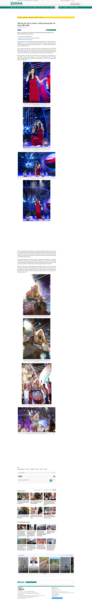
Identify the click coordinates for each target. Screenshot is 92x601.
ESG (22, 7)
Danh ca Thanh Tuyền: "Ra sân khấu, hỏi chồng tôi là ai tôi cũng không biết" (36, 502)
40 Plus (39, 7)
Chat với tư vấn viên (57, 598)
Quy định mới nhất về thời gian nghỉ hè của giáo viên (51, 532)
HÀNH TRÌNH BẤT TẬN (28, 0)
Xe (68, 7)
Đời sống (76, 7)
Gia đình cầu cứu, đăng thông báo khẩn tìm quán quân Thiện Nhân (36, 516)
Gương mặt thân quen (21, 469)
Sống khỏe (65, 7)
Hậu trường (25, 17)
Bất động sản (35, 7)
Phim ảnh (36, 17)
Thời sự (25, 7)
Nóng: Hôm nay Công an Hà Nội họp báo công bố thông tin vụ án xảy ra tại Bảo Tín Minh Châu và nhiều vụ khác (21, 534)
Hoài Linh (41, 469)
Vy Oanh (25, 43)
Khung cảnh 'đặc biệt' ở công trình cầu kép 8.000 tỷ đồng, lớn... (54, 568)
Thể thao (47, 7)
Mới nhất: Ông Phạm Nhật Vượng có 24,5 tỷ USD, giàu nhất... (33, 568)
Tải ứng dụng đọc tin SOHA (31, 582)
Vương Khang (32, 469)
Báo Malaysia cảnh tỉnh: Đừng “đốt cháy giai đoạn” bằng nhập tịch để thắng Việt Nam (41, 547)
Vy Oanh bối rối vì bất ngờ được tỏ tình (25, 36)
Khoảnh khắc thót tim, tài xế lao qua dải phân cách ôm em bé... (44, 568)
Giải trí (57, 7)
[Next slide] (72, 565)
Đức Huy (45, 469)
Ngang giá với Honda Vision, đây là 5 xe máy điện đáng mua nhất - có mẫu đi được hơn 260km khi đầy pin (51, 547)
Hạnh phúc (19, 7)
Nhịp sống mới (52, 7)
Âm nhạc (40, 17)
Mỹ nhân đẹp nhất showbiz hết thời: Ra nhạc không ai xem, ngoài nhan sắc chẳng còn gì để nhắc (50, 503)
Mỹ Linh (37, 469)
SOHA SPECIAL (35, 0)
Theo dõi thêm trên (64, 555)
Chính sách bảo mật (55, 595)
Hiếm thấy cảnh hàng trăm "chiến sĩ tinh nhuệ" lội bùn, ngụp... (23, 568)
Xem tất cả (71, 555)
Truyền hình (31, 17)
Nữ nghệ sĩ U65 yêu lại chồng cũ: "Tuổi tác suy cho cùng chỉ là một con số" (23, 502)
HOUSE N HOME (20, 0)
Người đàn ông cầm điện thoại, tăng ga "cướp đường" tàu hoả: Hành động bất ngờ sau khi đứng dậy (41, 533)
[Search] (63, 582)
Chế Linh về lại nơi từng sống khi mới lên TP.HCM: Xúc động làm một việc (23, 516)
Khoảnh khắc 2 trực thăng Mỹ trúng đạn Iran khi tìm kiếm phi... (65, 568)
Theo (36, 472)
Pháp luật (60, 7)
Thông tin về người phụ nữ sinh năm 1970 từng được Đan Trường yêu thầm (50, 516)
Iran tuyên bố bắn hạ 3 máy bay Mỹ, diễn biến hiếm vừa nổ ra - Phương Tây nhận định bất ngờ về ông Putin (21, 547)
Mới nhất (14, 7)
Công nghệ (72, 7)
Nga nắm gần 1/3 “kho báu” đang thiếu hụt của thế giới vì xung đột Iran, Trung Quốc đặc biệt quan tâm (31, 547)
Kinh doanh (30, 7)
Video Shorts (21, 555)
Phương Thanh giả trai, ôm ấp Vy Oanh (25, 39)
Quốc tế (43, 7)
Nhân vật (19, 17)
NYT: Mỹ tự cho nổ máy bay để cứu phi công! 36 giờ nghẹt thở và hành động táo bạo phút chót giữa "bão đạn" (31, 534)
